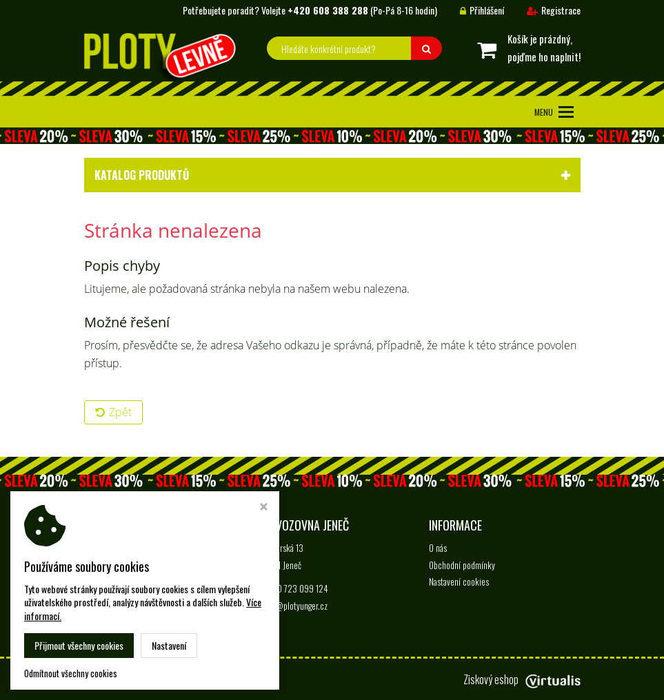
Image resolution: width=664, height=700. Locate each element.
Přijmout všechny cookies (78, 645)
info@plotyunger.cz (295, 605)
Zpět (113, 412)
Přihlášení (471, 10)
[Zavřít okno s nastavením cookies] (263, 507)
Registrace (543, 10)
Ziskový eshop (522, 679)
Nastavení (169, 645)
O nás (438, 548)
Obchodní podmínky (462, 565)
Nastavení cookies (459, 581)
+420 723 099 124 (296, 588)
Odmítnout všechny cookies (70, 673)
